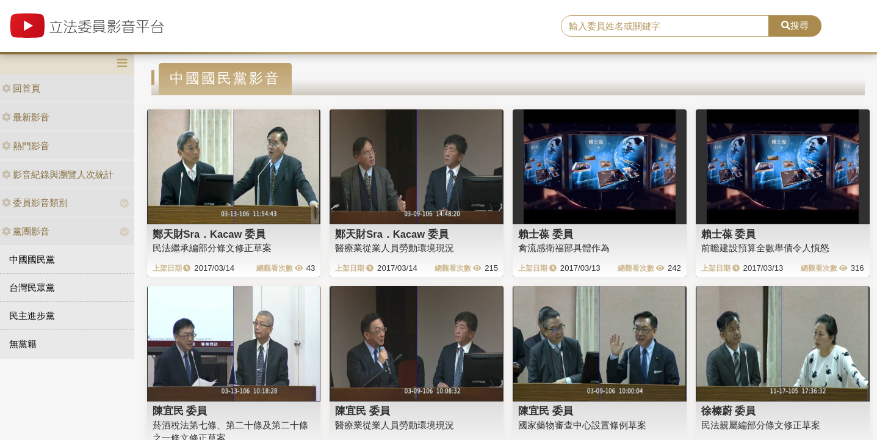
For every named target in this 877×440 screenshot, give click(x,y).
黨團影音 (25, 231)
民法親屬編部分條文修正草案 (760, 425)
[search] (664, 26)
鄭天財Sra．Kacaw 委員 (209, 234)
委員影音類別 (35, 202)
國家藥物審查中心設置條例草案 (582, 425)
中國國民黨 (32, 259)
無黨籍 (23, 344)
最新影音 (25, 117)
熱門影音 (25, 146)
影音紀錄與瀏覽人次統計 (58, 174)
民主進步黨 (32, 315)
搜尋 (795, 25)
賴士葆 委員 (545, 234)
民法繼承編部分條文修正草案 (212, 248)
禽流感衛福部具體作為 (564, 248)
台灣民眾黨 (32, 287)
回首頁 (21, 88)
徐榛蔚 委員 (728, 410)
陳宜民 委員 (180, 410)
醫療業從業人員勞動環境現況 (394, 248)
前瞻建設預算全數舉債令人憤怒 (765, 248)
